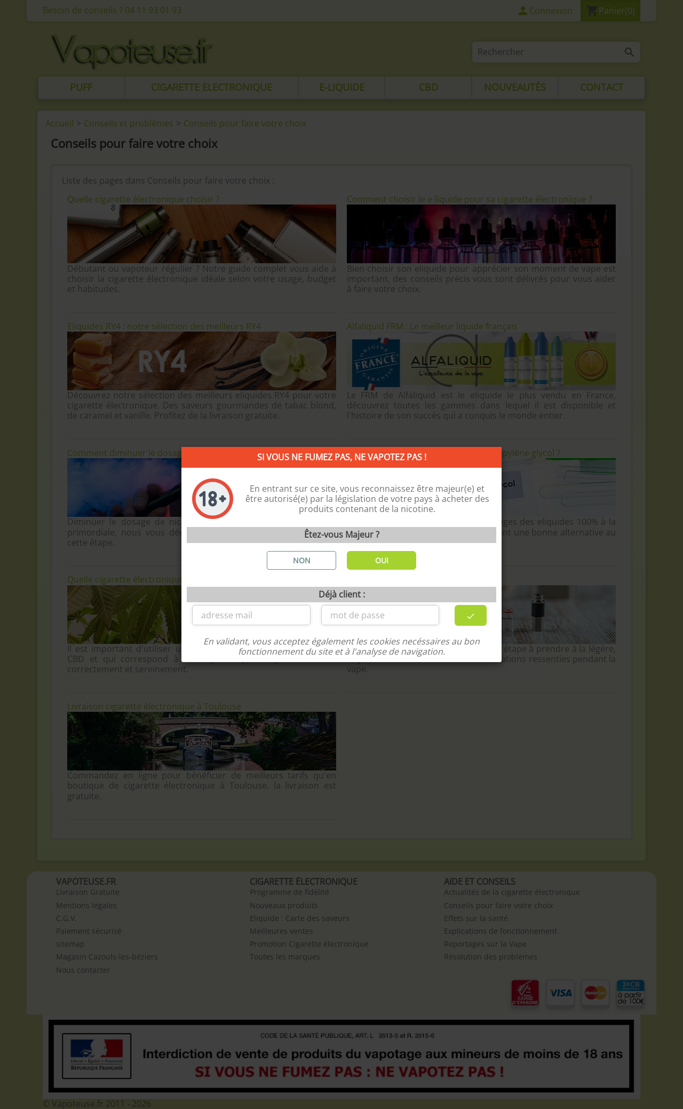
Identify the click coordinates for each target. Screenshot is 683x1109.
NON (302, 560)
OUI (381, 560)
